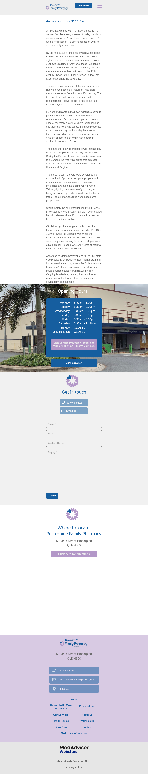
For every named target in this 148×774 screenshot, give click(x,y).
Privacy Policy (74, 768)
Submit (52, 496)
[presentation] (69, 484)
